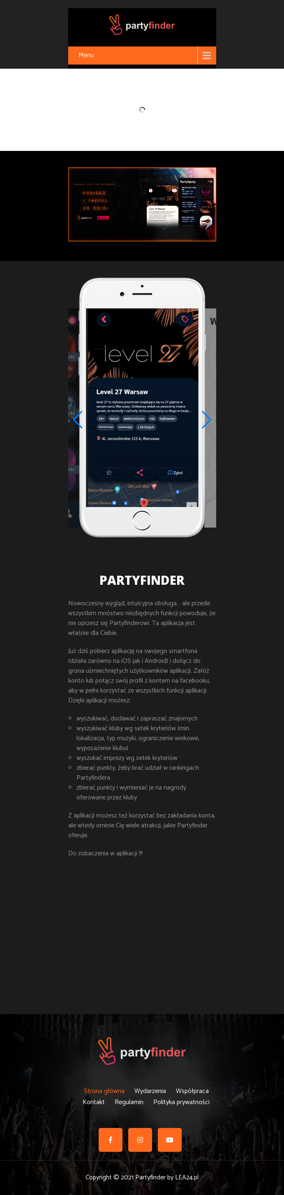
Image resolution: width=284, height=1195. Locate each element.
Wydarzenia (150, 1089)
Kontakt (94, 1101)
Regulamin (129, 1101)
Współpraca (192, 1089)
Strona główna (104, 1089)
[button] (206, 420)
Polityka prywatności (181, 1101)
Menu (86, 55)
